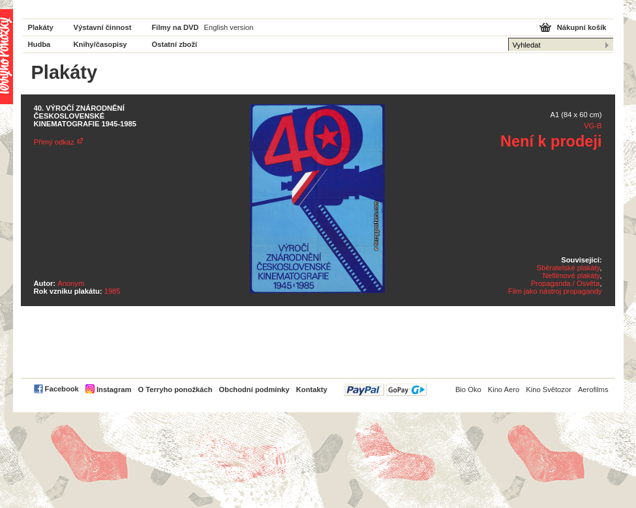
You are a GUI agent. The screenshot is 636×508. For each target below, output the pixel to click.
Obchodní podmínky (254, 389)
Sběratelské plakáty (568, 268)
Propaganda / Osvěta (565, 283)
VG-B (592, 126)
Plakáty (40, 27)
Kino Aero (504, 389)
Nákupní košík (582, 27)
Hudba (39, 44)
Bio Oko (468, 389)
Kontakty (311, 389)
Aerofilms (593, 389)
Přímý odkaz (54, 142)
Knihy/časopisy (100, 44)
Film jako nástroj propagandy (555, 291)
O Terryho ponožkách (175, 389)
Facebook (62, 389)
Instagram (114, 389)
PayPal (385, 390)
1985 (112, 291)
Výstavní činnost (103, 27)
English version (229, 27)
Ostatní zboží (175, 44)
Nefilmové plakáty (571, 275)
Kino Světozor (548, 389)
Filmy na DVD (175, 27)
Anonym (70, 283)
